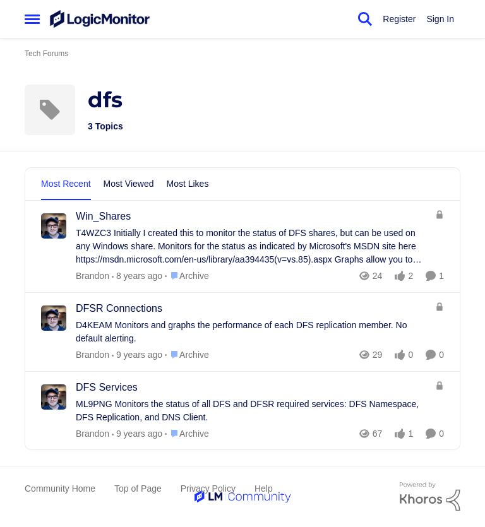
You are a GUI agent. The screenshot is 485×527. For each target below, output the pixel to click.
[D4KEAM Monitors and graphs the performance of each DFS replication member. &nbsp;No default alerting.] (252, 332)
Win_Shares (103, 216)
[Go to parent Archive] (187, 276)
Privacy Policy (208, 488)
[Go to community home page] (99, 18)
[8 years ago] (137, 355)
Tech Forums (46, 53)
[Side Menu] (32, 18)
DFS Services (107, 387)
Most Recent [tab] (66, 184)
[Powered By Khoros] (430, 496)
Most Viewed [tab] (129, 184)
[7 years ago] (137, 276)
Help (263, 488)
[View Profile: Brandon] (53, 226)
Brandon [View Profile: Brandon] (92, 276)
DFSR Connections (119, 308)
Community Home (60, 488)
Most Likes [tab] (188, 184)
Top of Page (138, 488)
